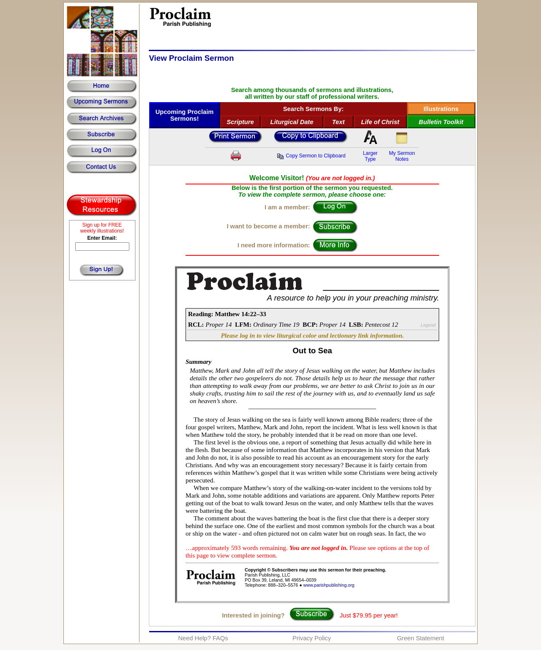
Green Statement (420, 638)
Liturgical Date (292, 122)
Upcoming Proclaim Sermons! (185, 115)
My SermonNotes (402, 156)
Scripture (240, 122)
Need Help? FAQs (203, 638)
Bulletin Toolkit (441, 122)
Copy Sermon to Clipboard (311, 156)
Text (338, 122)
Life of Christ (380, 122)
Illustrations (441, 109)
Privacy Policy (311, 638)
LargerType (370, 156)
